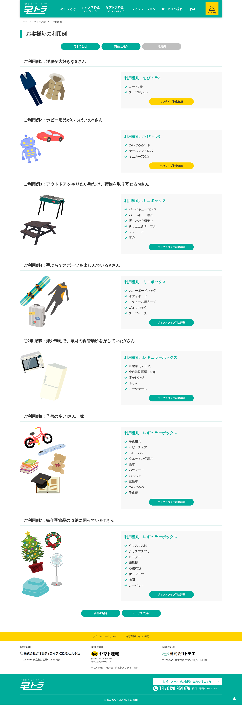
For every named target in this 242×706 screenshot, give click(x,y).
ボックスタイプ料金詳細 (171, 247)
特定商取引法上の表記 (137, 637)
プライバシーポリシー (104, 637)
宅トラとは (40, 22)
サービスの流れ (141, 614)
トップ (23, 22)
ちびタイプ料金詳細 (171, 101)
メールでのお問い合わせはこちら (191, 682)
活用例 (162, 46)
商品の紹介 (121, 46)
